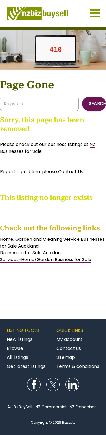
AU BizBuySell (19, 407)
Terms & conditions (77, 366)
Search (97, 103)
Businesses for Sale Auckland (31, 252)
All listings (17, 357)
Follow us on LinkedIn (72, 384)
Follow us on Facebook (34, 384)
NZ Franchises (83, 407)
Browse (15, 348)
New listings (19, 339)
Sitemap (65, 357)
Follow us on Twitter (53, 384)
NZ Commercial (51, 407)
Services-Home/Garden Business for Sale (45, 259)
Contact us (68, 348)
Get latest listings (26, 366)
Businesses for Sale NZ (53, 13)
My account (69, 339)
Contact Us (70, 171)
